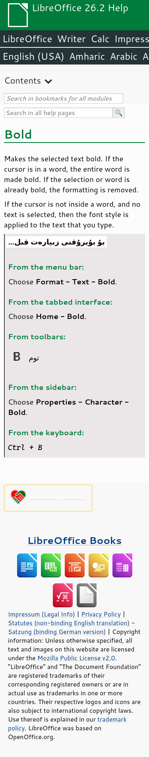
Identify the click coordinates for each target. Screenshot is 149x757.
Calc (100, 38)
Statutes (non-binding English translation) (69, 622)
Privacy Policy (101, 614)
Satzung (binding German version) (57, 631)
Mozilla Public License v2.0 (76, 657)
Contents (22, 80)
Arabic (123, 56)
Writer (71, 38)
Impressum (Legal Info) (41, 614)
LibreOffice (27, 38)
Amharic (87, 56)
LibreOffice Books (74, 540)
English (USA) (33, 56)
